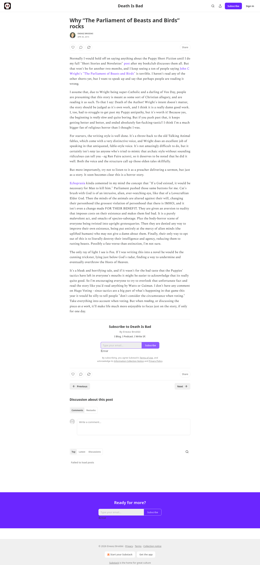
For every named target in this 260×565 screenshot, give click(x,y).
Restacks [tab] (91, 410)
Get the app (146, 554)
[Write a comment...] (133, 427)
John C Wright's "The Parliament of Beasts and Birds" (129, 71)
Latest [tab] (82, 451)
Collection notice (152, 546)
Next (182, 386)
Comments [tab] (77, 410)
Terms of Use (146, 357)
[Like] (73, 47)
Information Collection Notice (129, 361)
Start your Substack (119, 554)
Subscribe (233, 6)
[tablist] (84, 410)
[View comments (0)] (81, 47)
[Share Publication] (220, 6)
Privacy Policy (155, 361)
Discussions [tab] (95, 451)
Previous (79, 386)
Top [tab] (73, 451)
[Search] (213, 6)
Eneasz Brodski (85, 33)
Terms (138, 546)
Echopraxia (77, 183)
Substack (114, 562)
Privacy (129, 546)
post (127, 63)
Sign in (250, 6)
